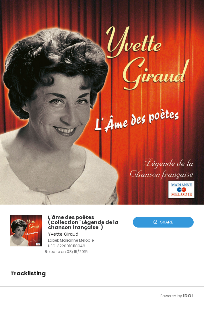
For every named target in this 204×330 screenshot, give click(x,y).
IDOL (188, 296)
